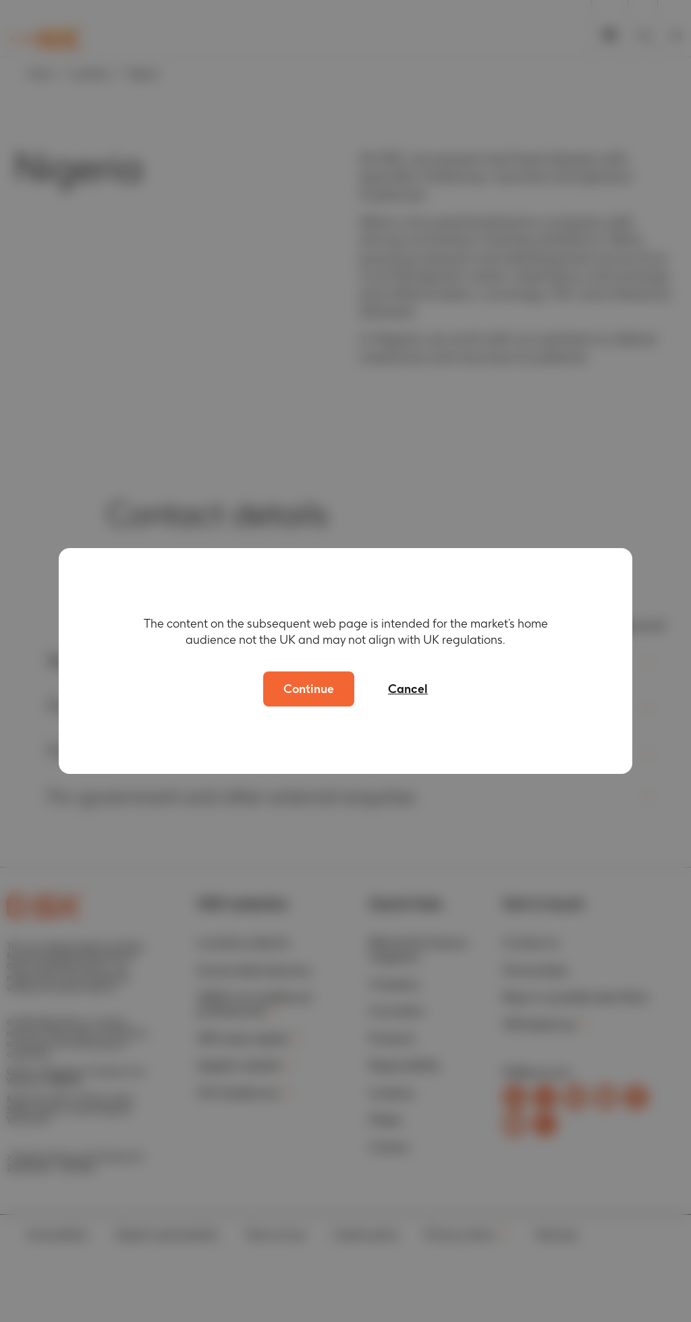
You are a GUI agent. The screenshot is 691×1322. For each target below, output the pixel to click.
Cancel (408, 689)
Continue (308, 689)
